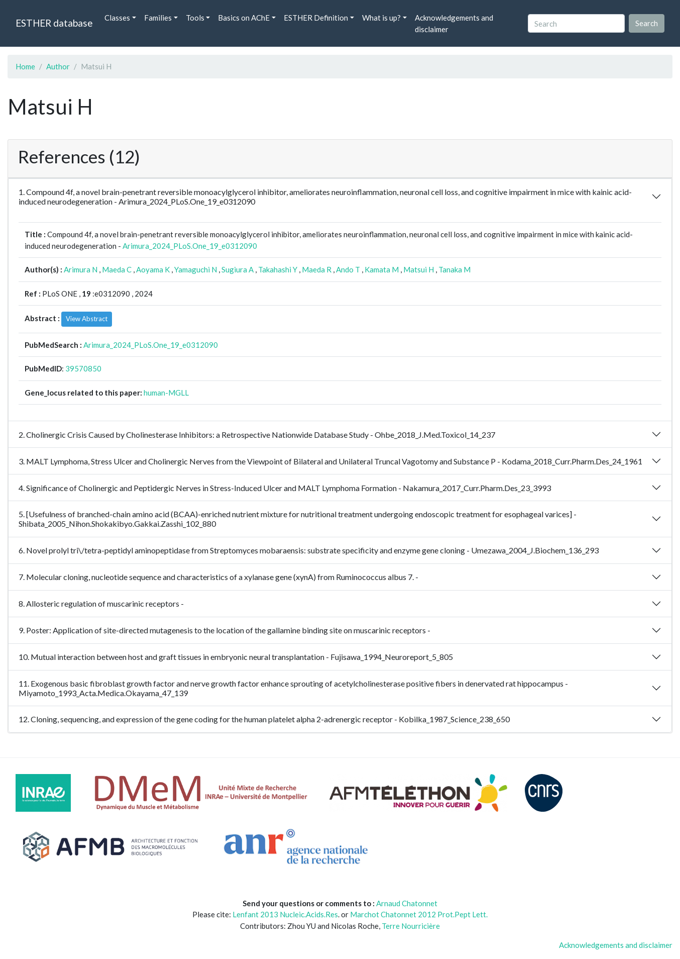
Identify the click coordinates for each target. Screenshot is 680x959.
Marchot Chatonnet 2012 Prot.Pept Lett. (419, 914)
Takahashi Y (277, 269)
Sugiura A (237, 269)
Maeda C (117, 269)
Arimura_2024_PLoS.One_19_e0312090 (190, 245)
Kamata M (382, 269)
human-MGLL (166, 392)
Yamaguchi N (195, 269)
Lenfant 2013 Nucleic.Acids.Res (285, 914)
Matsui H (418, 269)
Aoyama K (153, 269)
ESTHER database (54, 23)
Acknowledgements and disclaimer (454, 23)
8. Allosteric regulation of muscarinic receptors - (101, 603)
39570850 (83, 368)
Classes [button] (117, 17)
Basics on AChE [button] (244, 17)
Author (58, 66)
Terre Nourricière (411, 925)
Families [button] (158, 17)
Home (25, 66)
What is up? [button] (381, 17)
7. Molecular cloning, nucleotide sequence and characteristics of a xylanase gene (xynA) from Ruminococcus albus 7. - (218, 577)
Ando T (348, 269)
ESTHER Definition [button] (316, 17)
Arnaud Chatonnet (406, 903)
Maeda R (316, 269)
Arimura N (80, 269)
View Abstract (86, 319)
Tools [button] (195, 17)
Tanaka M (454, 269)
